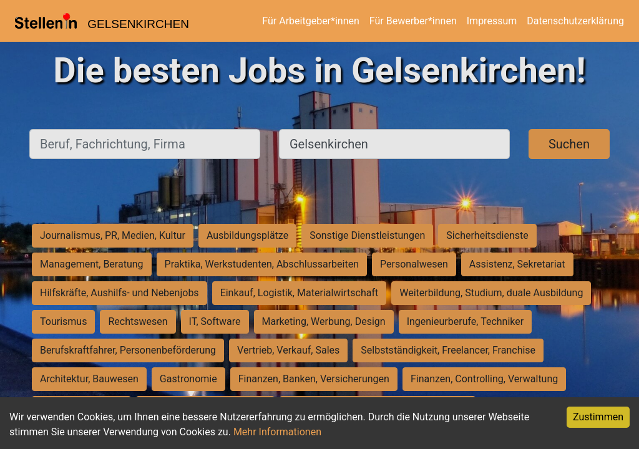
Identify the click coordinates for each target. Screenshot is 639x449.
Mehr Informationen (277, 432)
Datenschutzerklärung (575, 21)
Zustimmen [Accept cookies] (598, 417)
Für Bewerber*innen (413, 21)
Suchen (569, 144)
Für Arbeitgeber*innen (310, 21)
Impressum (492, 21)
